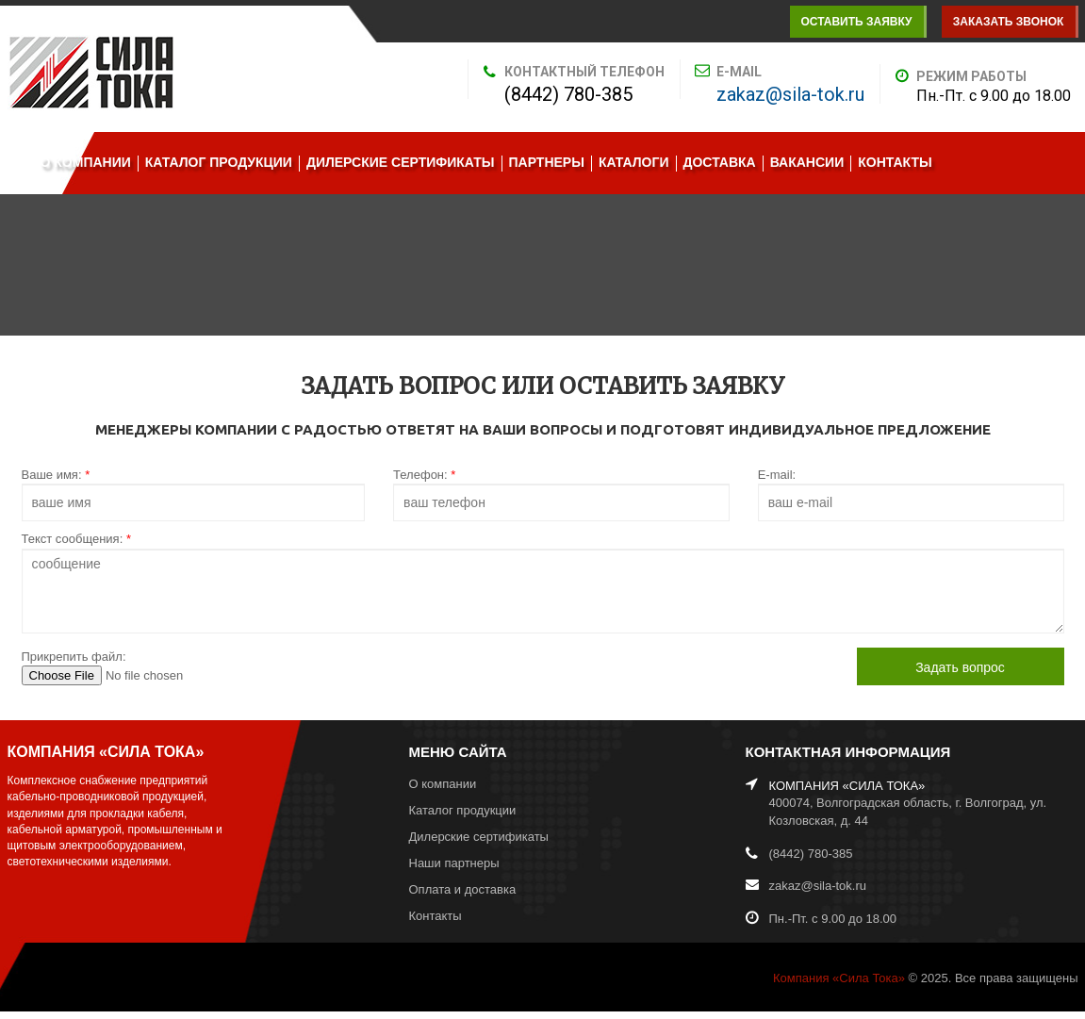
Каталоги (634, 163)
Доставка (719, 163)
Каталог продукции (218, 163)
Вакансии (807, 163)
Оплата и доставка (463, 889)
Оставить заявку (856, 21)
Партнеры (546, 163)
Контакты (894, 163)
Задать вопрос (960, 667)
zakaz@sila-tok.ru (790, 94)
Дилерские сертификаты (400, 163)
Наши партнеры (454, 863)
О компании (86, 163)
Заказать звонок (1008, 21)
